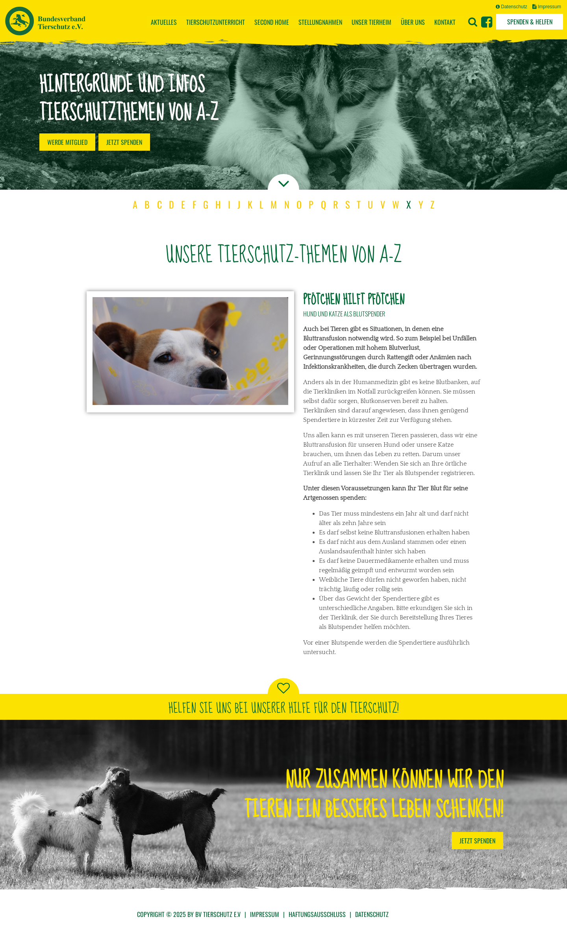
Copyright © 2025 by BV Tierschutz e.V (189, 914)
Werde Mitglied (67, 142)
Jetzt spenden (124, 142)
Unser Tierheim (371, 22)
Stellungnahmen (320, 22)
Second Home (271, 22)
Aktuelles (164, 22)
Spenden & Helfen (529, 21)
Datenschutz (511, 6)
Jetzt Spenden (477, 840)
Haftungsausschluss (317, 914)
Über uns (413, 22)
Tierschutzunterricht (215, 22)
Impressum (546, 6)
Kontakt (445, 22)
